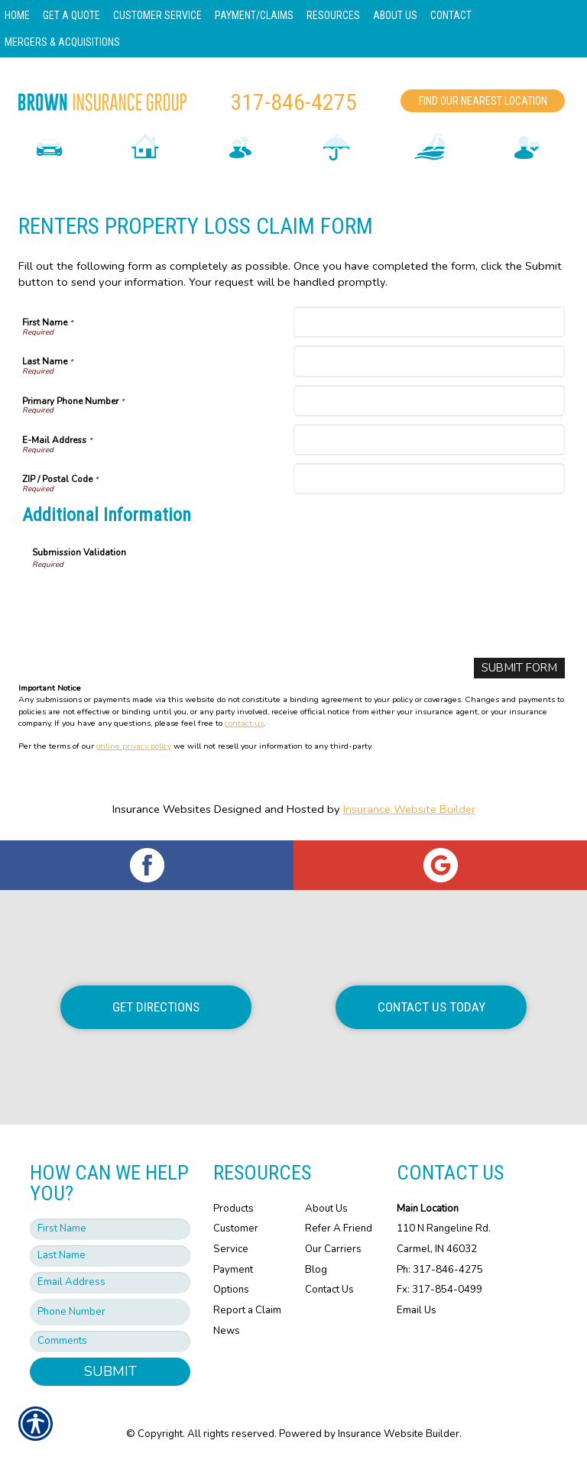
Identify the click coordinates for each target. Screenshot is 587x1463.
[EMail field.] (110, 1282)
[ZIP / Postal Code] (429, 478)
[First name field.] (110, 1229)
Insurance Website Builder (409, 809)
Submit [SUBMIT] (110, 1371)
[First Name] (429, 322)
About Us (326, 1208)
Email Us (416, 1310)
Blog (316, 1269)
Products (233, 1208)
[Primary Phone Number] (429, 400)
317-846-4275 (293, 102)
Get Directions (155, 1007)
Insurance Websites (161, 809)
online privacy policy (133, 746)
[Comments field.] (110, 1341)
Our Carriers (333, 1249)
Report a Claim (247, 1310)
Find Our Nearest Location (483, 101)
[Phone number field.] (110, 1312)
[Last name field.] (110, 1256)
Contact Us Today (431, 1007)
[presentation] (148, 600)
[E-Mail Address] (429, 439)
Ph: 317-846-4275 (440, 1269)
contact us (244, 722)
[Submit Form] (520, 668)
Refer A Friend (338, 1228)
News (226, 1330)
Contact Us (329, 1289)
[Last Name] (429, 361)
